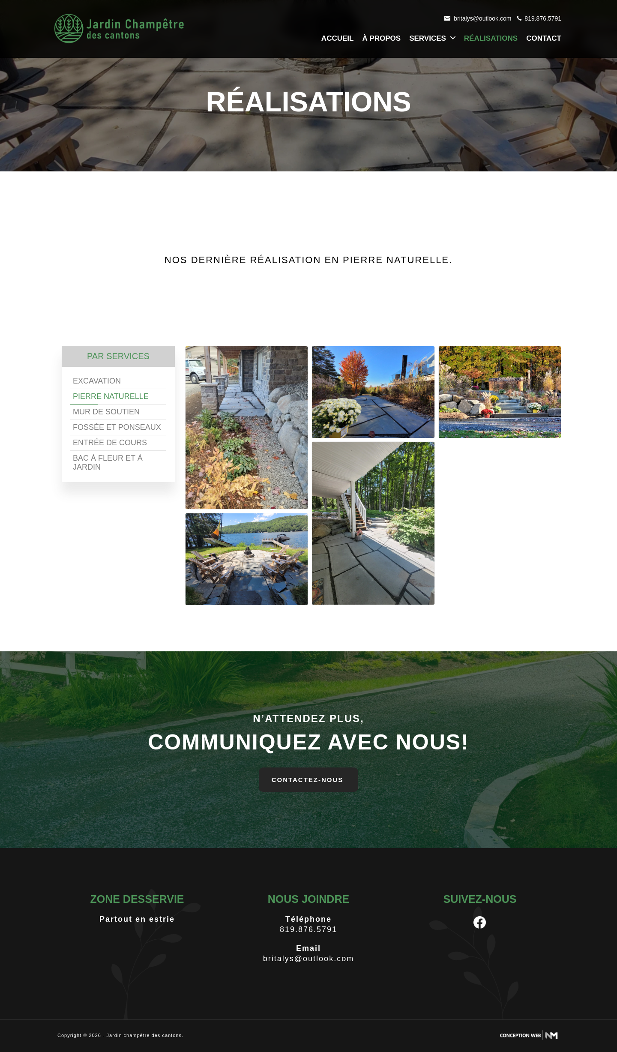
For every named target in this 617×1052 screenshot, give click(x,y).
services (433, 37)
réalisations (491, 38)
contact (543, 38)
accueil (337, 38)
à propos (381, 38)
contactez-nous (308, 779)
